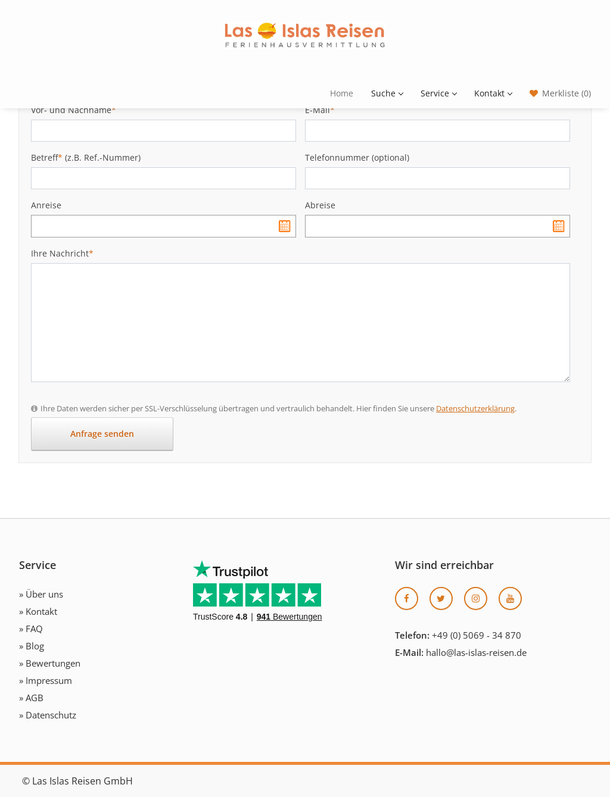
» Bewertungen (49, 663)
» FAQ (31, 629)
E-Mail (320, 109)
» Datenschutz (47, 715)
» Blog (31, 646)
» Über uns (41, 594)
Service (438, 93)
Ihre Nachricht (62, 253)
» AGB (31, 698)
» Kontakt (38, 611)
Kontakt (493, 93)
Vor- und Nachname (73, 109)
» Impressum (45, 680)
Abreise (320, 205)
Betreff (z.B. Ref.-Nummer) (86, 157)
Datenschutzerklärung (475, 408)
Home (341, 93)
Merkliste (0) (566, 93)
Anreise (46, 205)
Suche (387, 93)
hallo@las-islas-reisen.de (476, 652)
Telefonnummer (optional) (357, 157)
